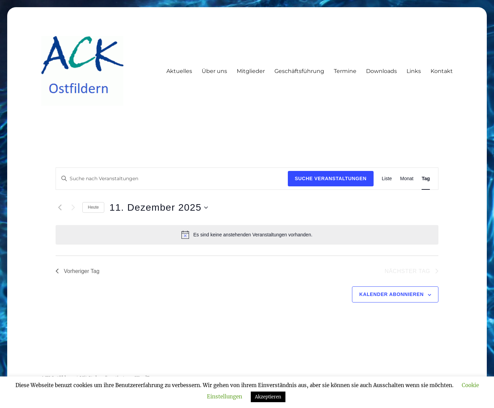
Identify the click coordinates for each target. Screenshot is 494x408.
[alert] (247, 234)
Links (414, 71)
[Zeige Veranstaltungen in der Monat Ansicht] (406, 178)
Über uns (214, 71)
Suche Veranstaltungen (330, 178)
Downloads (381, 71)
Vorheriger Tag (77, 271)
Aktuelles (179, 71)
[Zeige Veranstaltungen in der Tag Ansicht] (426, 178)
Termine (345, 71)
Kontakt (442, 71)
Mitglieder (251, 71)
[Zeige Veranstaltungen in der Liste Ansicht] (387, 178)
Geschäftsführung (299, 71)
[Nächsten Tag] (73, 207)
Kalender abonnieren (391, 294)
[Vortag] (60, 207)
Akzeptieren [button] (268, 397)
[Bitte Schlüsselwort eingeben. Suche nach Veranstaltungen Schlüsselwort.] (172, 178)
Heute (93, 207)
